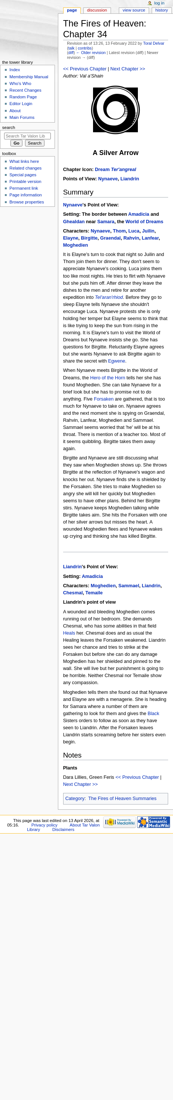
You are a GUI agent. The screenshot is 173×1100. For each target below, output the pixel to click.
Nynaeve (108, 178)
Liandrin (129, 178)
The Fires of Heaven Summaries (122, 798)
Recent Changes (25, 90)
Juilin (148, 231)
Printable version (25, 181)
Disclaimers (63, 829)
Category (74, 798)
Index (14, 69)
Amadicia (138, 214)
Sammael (128, 585)
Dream (115, 169)
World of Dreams (144, 221)
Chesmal (73, 592)
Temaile (94, 592)
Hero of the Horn (107, 377)
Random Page (23, 97)
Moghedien (75, 245)
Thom (119, 231)
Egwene (116, 361)
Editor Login (20, 103)
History (161, 10)
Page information (25, 195)
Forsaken (104, 399)
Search (8, 127)
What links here (24, 161)
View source (134, 10)
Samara (105, 221)
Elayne (70, 238)
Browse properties (26, 202)
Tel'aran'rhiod (109, 297)
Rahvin (131, 238)
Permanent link (23, 188)
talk (71, 48)
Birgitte (89, 238)
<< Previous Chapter (84, 69)
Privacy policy (44, 825)
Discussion (97, 10)
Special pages (22, 175)
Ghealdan (74, 221)
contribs (85, 48)
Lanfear (150, 238)
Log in (159, 3)
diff (71, 52)
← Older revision (90, 52)
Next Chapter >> (127, 69)
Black (153, 713)
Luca (134, 231)
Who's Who (20, 83)
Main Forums (21, 117)
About (15, 110)
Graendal (110, 238)
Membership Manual (28, 77)
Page (72, 10)
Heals (69, 633)
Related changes (25, 168)
